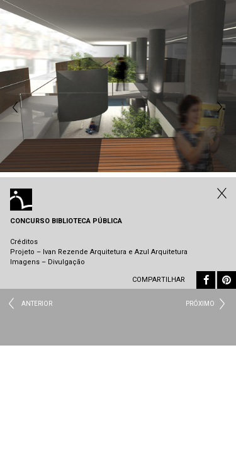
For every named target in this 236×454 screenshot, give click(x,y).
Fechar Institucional (220, 193)
